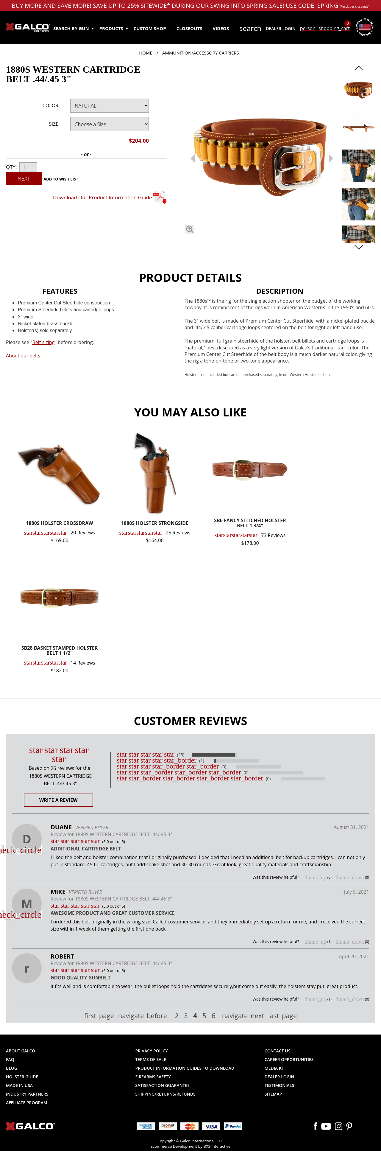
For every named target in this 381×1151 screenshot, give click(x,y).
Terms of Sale (150, 1059)
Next (24, 178)
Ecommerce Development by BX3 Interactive (190, 1146)
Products (113, 28)
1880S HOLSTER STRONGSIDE (154, 523)
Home (145, 53)
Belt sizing (43, 342)
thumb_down (349, 878)
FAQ (10, 1059)
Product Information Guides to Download (184, 1068)
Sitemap (273, 1094)
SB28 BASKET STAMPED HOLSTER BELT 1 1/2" (59, 651)
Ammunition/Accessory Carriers (200, 53)
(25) (180, 754)
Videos (221, 28)
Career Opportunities (289, 1059)
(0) (223, 766)
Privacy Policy (151, 1051)
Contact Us (278, 1051)
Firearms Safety (153, 1077)
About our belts (23, 355)
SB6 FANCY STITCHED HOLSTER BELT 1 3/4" (250, 523)
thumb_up (315, 878)
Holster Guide (22, 1077)
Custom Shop (150, 28)
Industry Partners (27, 1094)
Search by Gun (73, 28)
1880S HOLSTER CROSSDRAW (59, 523)
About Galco (20, 1051)
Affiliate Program (26, 1102)
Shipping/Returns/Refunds (165, 1094)
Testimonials (279, 1085)
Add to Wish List (60, 179)
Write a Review (58, 800)
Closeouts (189, 28)
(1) (201, 760)
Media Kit (275, 1068)
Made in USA (19, 1085)
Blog (11, 1068)
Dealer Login (280, 28)
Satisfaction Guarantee (162, 1085)
